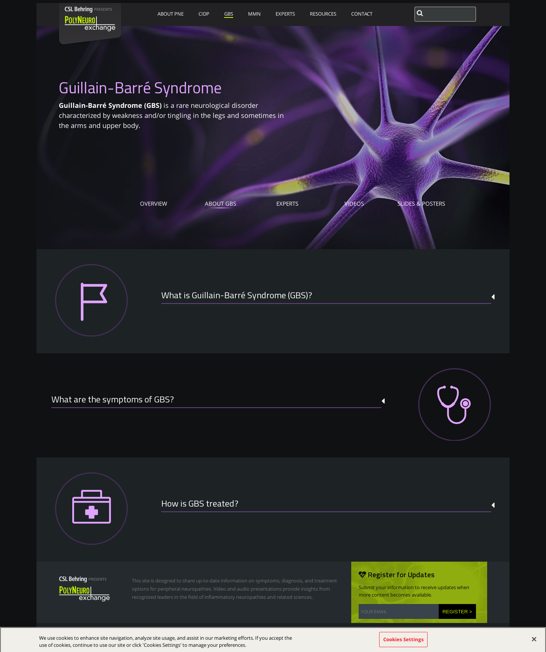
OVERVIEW (153, 204)
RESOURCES (323, 13)
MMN (254, 13)
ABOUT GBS (220, 204)
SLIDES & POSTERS (421, 204)
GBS (228, 13)
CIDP (204, 13)
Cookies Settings (403, 642)
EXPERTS (285, 13)
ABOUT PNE (171, 13)
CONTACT (361, 13)
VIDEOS (354, 204)
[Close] (534, 643)
